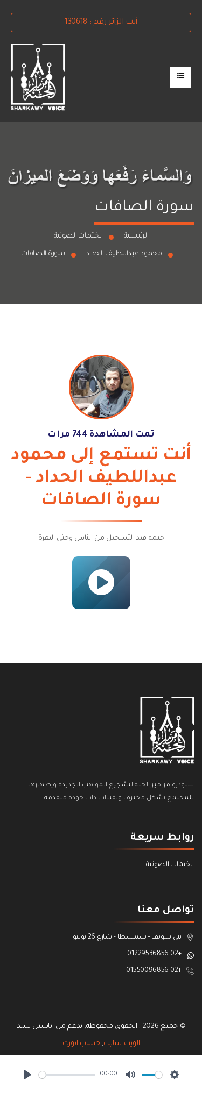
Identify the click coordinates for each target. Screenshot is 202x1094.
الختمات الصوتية (78, 236)
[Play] (27, 1074)
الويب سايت (121, 1044)
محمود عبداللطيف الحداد (124, 254)
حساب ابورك (81, 1044)
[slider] (67, 1075)
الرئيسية (136, 236)
